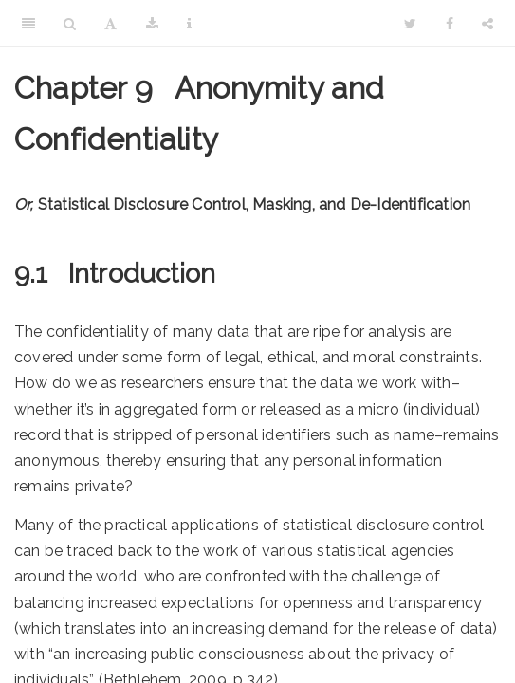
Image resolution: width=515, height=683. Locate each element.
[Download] (152, 23)
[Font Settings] (110, 23)
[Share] (487, 23)
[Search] (69, 23)
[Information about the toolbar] (189, 23)
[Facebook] (450, 23)
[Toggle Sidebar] (28, 23)
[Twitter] (410, 23)
